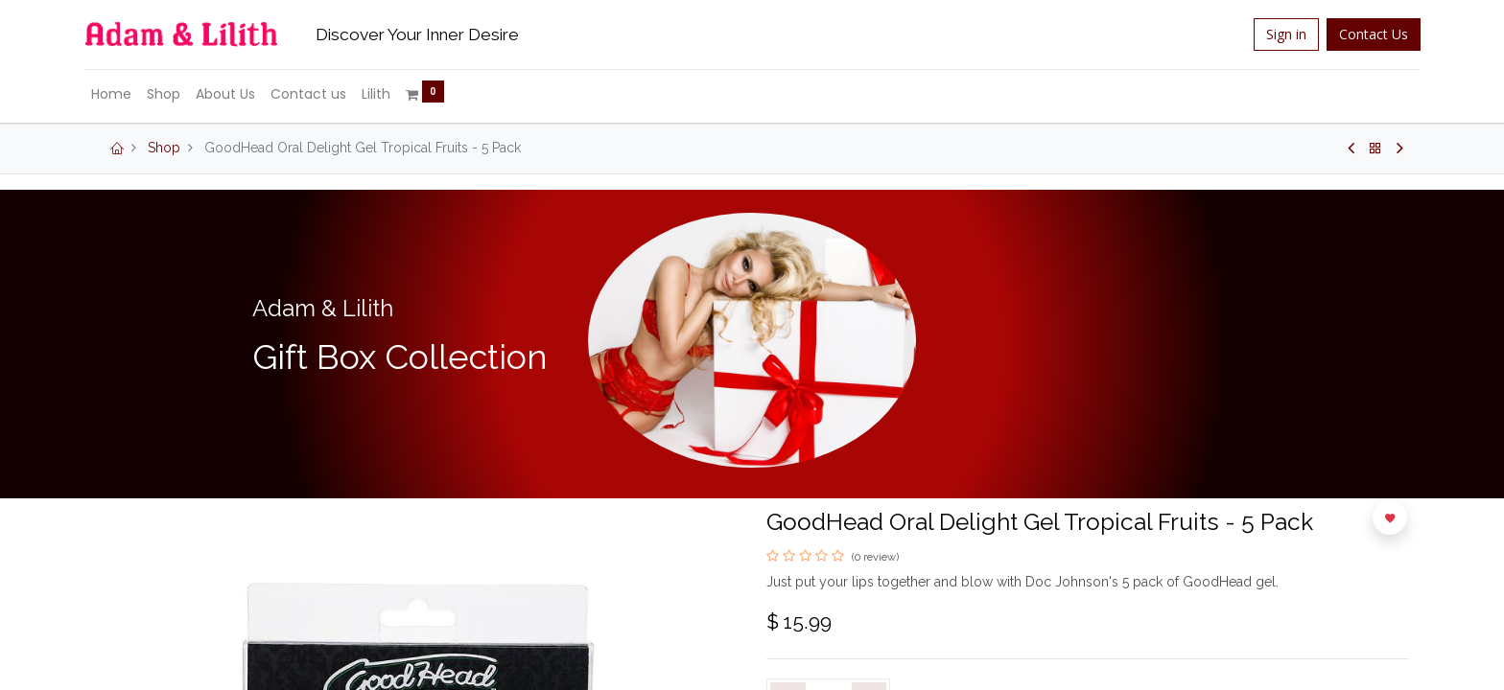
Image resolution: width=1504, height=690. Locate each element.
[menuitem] (123, 95)
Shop (164, 147)
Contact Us (1362, 34)
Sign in (1275, 34)
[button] (1390, 517)
